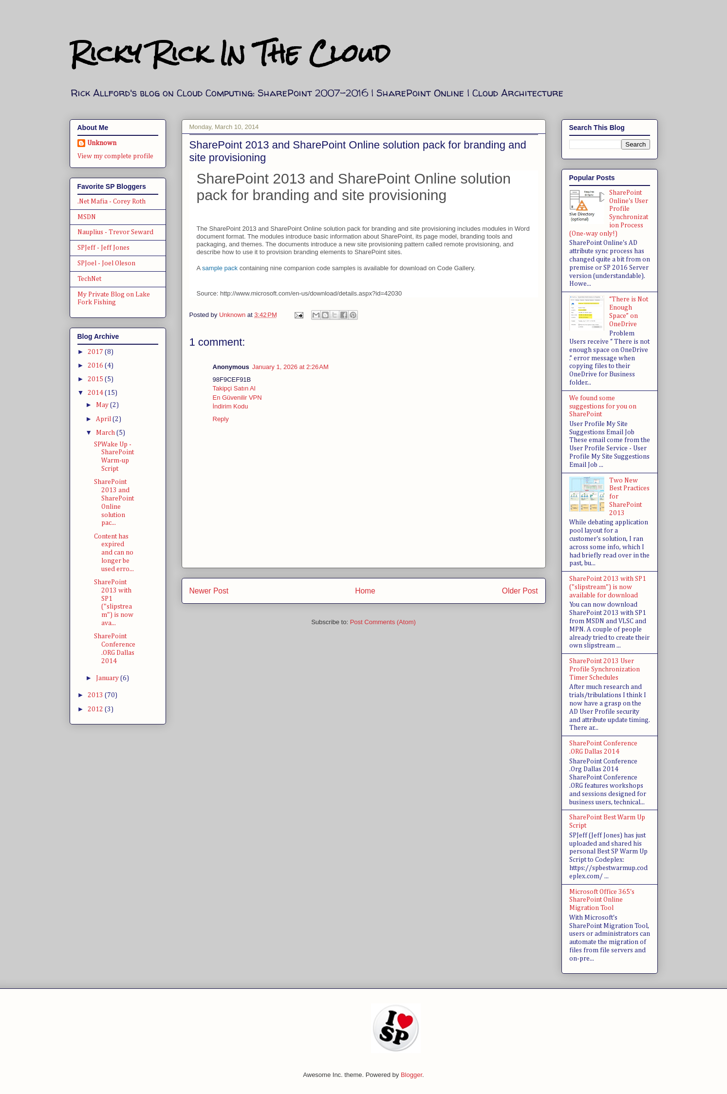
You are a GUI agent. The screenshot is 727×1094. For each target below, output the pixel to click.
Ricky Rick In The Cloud (230, 53)
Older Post (520, 591)
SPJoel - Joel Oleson (106, 263)
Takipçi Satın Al (234, 388)
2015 (96, 379)
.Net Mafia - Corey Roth (111, 201)
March (106, 432)
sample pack (220, 268)
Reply (221, 419)
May (103, 405)
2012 (96, 709)
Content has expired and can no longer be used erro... (114, 553)
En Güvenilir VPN (237, 397)
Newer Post (209, 591)
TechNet (89, 279)
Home (365, 591)
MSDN (86, 217)
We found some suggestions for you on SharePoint (602, 406)
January (108, 678)
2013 (96, 695)
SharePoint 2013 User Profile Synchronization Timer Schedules (604, 669)
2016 (96, 365)
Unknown (101, 143)
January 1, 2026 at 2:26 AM (290, 367)
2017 (96, 352)
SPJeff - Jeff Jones (103, 247)
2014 (96, 392)
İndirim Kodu (230, 406)
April (104, 419)
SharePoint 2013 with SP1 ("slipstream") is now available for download (607, 587)
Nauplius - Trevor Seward (115, 232)
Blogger (411, 1074)
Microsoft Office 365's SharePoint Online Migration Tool (601, 900)
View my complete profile (115, 156)
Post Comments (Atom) (383, 622)
